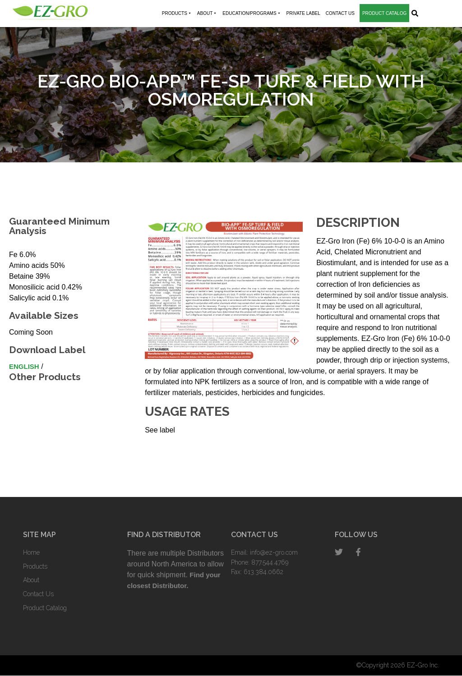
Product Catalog (384, 13)
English (24, 366)
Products (177, 13)
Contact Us (340, 13)
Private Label (303, 13)
